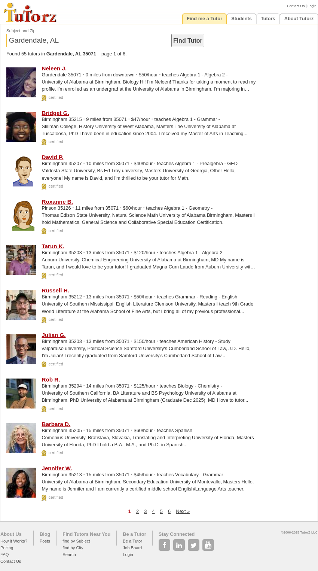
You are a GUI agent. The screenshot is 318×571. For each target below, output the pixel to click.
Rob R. (51, 379)
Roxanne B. (57, 201)
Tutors (268, 18)
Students (241, 18)
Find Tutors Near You (86, 534)
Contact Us (296, 6)
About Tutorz (299, 18)
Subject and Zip (21, 30)
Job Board (132, 548)
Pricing (6, 548)
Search (69, 554)
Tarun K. (53, 246)
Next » (183, 511)
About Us (11, 534)
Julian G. (53, 335)
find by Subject (76, 541)
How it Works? (13, 541)
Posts (45, 541)
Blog (45, 534)
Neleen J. (54, 68)
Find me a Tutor (204, 18)
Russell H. (55, 290)
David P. (52, 157)
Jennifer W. (57, 468)
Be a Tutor (134, 534)
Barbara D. (56, 424)
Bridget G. (55, 113)
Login (312, 6)
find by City (72, 548)
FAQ (4, 554)
